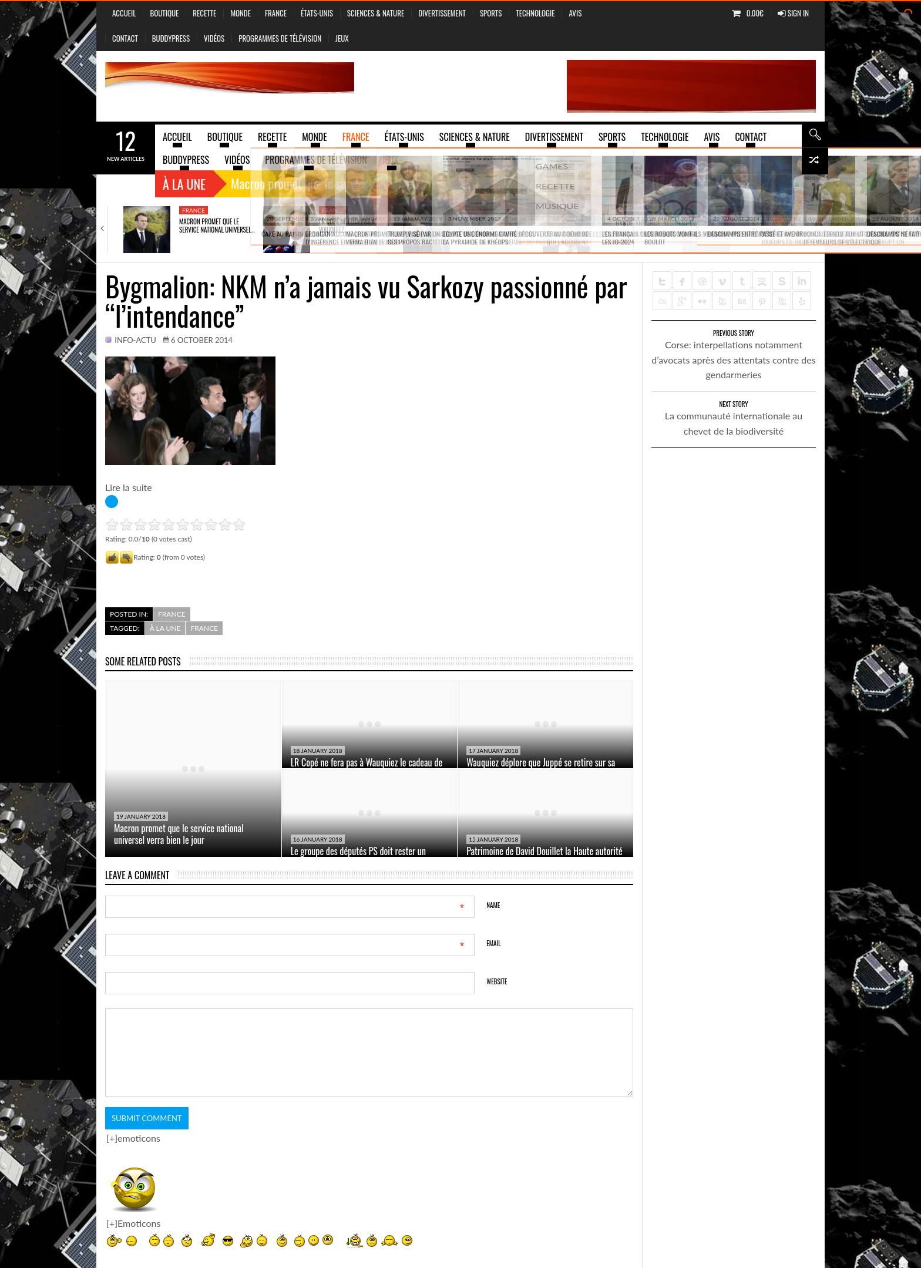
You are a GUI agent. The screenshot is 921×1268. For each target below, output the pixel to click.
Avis (575, 13)
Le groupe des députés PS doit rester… (632, 225)
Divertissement (442, 13)
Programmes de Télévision (279, 38)
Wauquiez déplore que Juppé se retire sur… (496, 225)
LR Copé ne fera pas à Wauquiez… (347, 225)
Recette (204, 13)
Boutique (164, 13)
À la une (184, 183)
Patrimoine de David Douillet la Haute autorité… (775, 225)
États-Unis (317, 13)
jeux (342, 38)
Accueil (124, 13)
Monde (240, 13)
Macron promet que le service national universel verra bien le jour (179, 834)
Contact (125, 38)
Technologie (535, 13)
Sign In (793, 13)
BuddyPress (171, 38)
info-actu (135, 340)
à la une (165, 628)
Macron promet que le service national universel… (217, 225)
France (276, 13)
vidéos (214, 38)
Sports (491, 13)
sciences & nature (375, 13)
